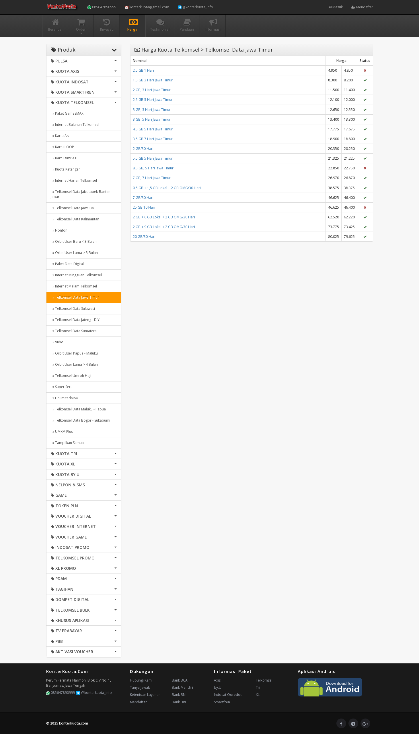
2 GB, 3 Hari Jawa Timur (152, 89)
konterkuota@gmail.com (147, 7)
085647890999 (101, 7)
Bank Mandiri (182, 687)
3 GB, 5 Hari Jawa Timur (152, 119)
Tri (258, 687)
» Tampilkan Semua (67, 442)
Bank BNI (179, 694)
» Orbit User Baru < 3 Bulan (74, 241)
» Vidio (57, 342)
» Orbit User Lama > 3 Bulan (74, 252)
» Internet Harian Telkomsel (74, 180)
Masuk (336, 7)
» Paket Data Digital (67, 263)
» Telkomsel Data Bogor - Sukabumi (80, 420)
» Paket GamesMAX (67, 113)
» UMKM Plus (62, 431)
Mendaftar (362, 7)
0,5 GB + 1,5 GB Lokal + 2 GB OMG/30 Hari (167, 187)
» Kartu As (60, 135)
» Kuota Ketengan (66, 169)
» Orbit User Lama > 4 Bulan (74, 364)
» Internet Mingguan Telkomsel (76, 275)
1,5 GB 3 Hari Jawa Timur (153, 80)
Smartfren (222, 702)
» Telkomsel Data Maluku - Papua (78, 409)
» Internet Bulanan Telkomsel (75, 124)
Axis (217, 680)
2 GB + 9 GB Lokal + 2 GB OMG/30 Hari (164, 226)
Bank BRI (179, 702)
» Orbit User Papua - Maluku (74, 353)
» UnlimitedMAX (64, 398)
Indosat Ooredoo (228, 694)
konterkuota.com (73, 723)
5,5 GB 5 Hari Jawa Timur (153, 158)
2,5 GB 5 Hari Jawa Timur (153, 99)
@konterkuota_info (195, 7)
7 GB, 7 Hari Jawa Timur (152, 177)
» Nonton (59, 230)
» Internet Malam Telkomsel (74, 286)
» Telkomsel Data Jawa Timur (75, 297)
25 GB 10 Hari (144, 207)
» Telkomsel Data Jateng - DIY (75, 319)
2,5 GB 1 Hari (143, 70)
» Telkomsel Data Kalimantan (75, 219)
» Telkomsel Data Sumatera (74, 330)
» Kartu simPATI (64, 158)
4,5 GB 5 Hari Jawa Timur (153, 129)
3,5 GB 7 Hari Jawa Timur (153, 138)
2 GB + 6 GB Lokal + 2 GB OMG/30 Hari (164, 217)
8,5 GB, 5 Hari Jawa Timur (153, 168)
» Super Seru (62, 386)
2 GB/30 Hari (143, 148)
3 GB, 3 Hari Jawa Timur (152, 109)
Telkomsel (264, 680)
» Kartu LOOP (62, 146)
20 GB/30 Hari (144, 236)
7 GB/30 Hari (143, 197)
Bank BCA (180, 680)
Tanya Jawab (140, 687)
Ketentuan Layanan (145, 694)
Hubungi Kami (141, 680)
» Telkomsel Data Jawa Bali (73, 207)
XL (258, 694)
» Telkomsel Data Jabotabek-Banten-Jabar (81, 194)
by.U (217, 687)
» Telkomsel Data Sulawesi (73, 308)
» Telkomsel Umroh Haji (71, 375)
